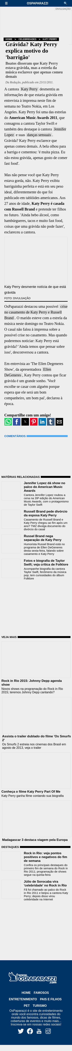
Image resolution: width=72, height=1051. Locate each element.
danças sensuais (39, 135)
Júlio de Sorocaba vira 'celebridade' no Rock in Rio (45, 883)
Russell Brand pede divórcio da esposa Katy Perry (45, 513)
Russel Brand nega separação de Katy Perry (42, 538)
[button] (8, 3)
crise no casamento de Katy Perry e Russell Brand (36, 312)
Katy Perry (50, 39)
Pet (27, 1005)
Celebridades (28, 39)
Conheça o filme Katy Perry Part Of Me (31, 791)
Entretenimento (23, 999)
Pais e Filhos (51, 999)
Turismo (40, 1005)
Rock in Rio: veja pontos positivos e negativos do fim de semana (45, 857)
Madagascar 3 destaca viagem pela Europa (35, 840)
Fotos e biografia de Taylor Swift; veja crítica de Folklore (46, 562)
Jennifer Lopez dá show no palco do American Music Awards (44, 487)
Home (8, 39)
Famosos (41, 992)
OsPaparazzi (37, 3)
